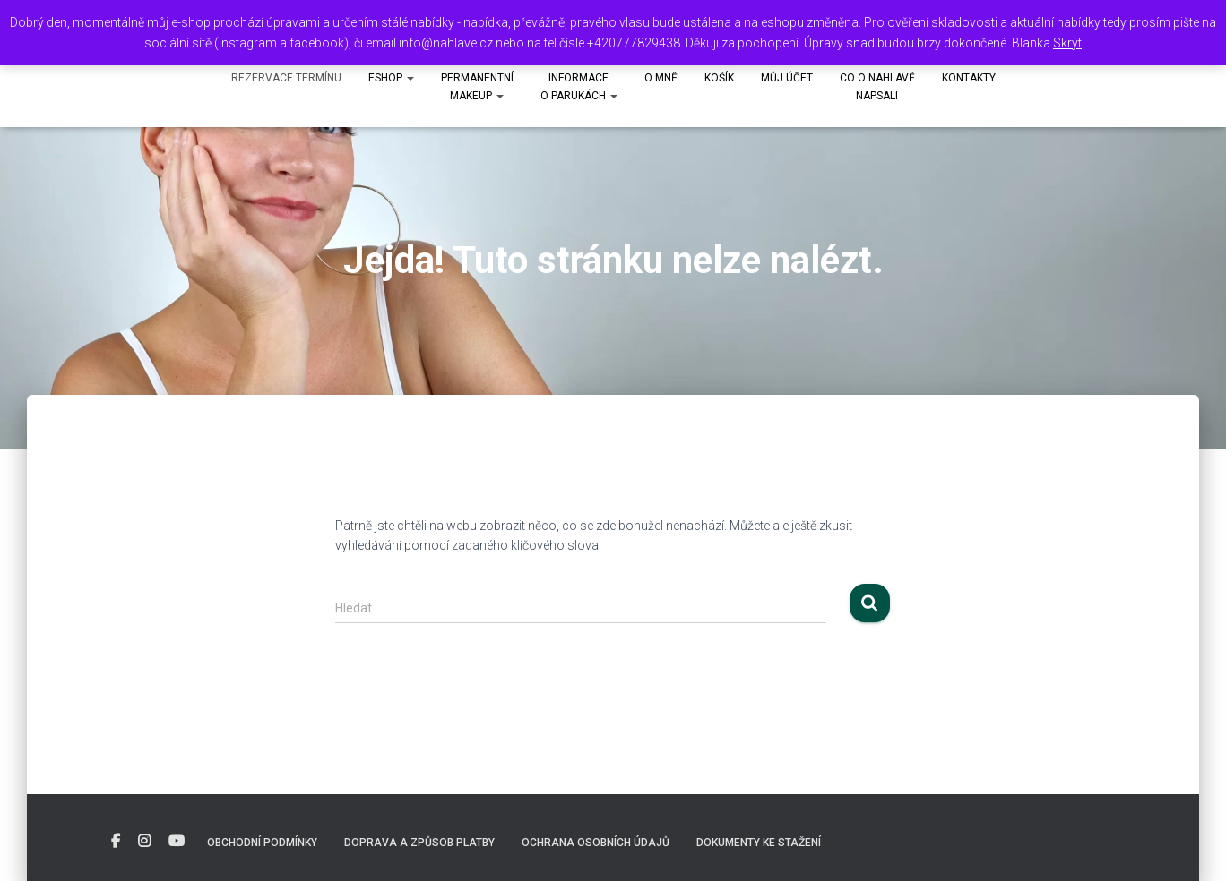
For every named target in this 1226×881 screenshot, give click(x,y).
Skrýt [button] (1067, 43)
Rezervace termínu (286, 78)
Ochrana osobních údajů (595, 842)
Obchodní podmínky (262, 842)
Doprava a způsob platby (419, 842)
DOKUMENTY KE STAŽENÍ (758, 842)
